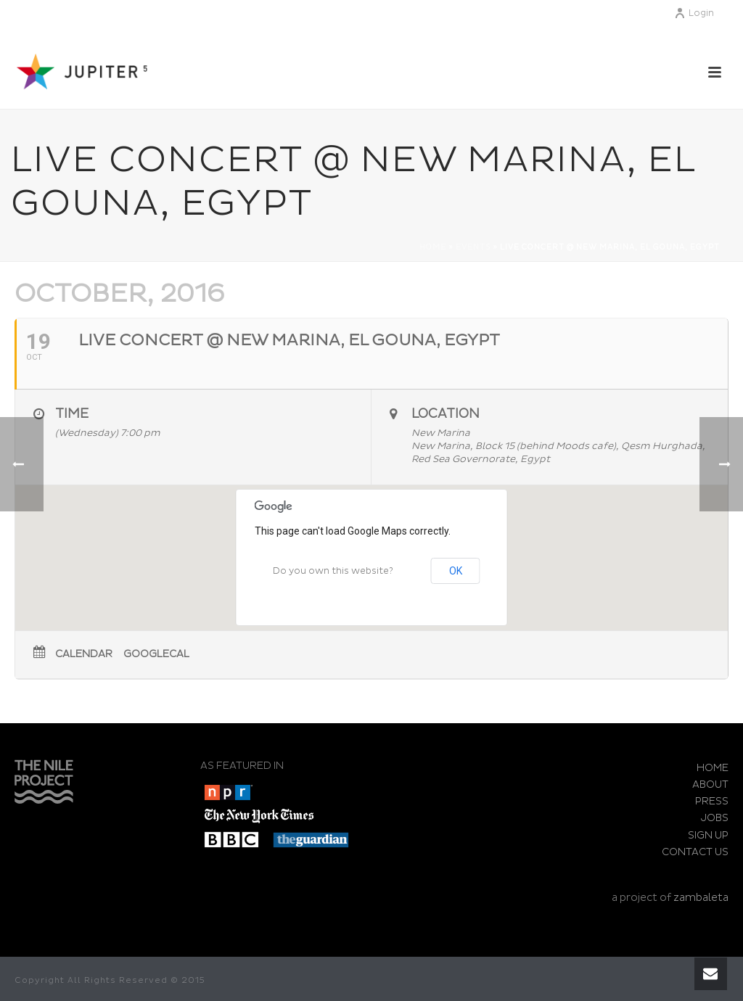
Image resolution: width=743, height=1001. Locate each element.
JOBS (714, 818)
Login (694, 13)
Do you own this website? (333, 571)
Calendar (83, 654)
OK (455, 571)
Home (432, 247)
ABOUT (710, 784)
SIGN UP (708, 835)
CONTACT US (695, 852)
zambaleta (700, 897)
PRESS (711, 801)
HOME (712, 768)
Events (473, 247)
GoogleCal (156, 654)
